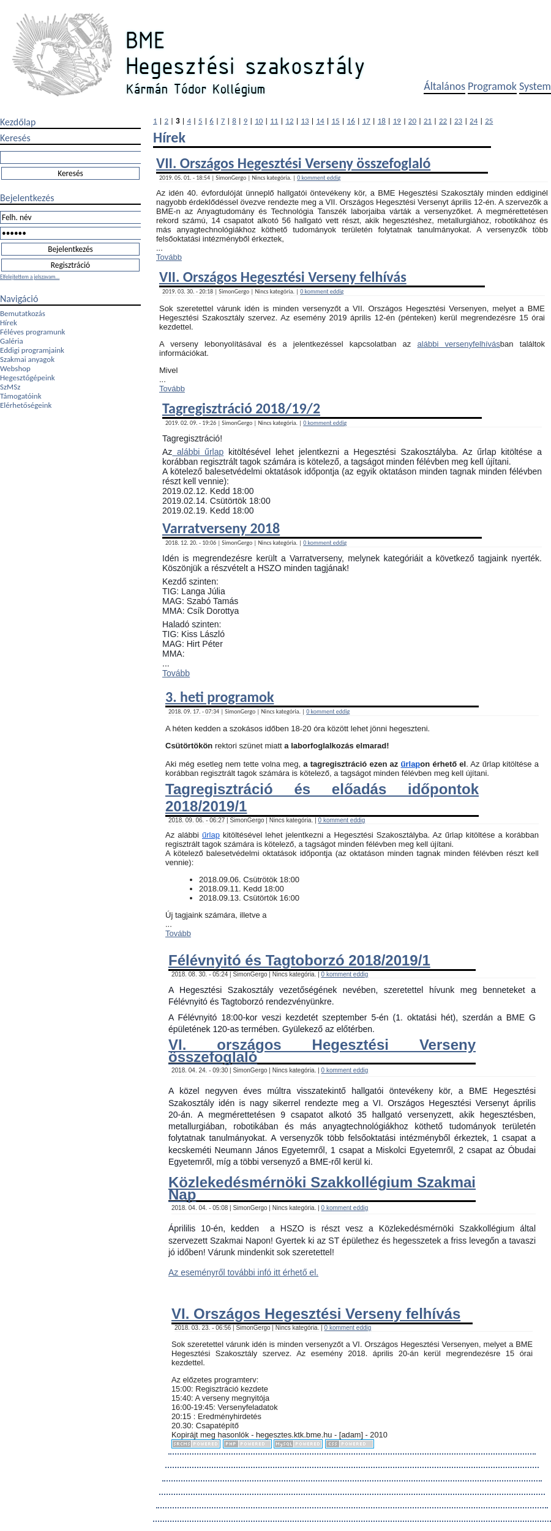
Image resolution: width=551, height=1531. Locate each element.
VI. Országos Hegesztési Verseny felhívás (315, 1313)
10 (259, 120)
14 (320, 120)
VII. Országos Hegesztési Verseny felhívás (283, 277)
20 (412, 120)
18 (382, 120)
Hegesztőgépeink (27, 377)
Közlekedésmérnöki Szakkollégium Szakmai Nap (322, 1188)
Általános (444, 86)
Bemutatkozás (22, 313)
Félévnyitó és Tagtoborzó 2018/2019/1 (299, 960)
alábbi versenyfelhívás (459, 344)
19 (397, 120)
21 (428, 120)
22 (443, 120)
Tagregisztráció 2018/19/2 (241, 408)
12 (289, 120)
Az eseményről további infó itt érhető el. (243, 1272)
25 (489, 120)
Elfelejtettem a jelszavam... (29, 276)
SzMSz (10, 386)
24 (474, 120)
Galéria (11, 340)
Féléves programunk (32, 331)
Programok (492, 86)
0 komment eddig (318, 178)
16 (351, 120)
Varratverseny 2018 (221, 528)
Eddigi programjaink (32, 350)
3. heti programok (219, 697)
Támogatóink (21, 395)
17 (366, 120)
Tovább (169, 257)
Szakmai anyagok (27, 359)
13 (305, 120)
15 (336, 120)
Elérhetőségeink (25, 405)
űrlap (411, 764)
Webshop (15, 368)
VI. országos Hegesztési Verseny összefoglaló (322, 1050)
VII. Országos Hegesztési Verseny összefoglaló (293, 163)
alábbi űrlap (197, 452)
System (535, 86)
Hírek (8, 322)
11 (274, 120)
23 (458, 120)
